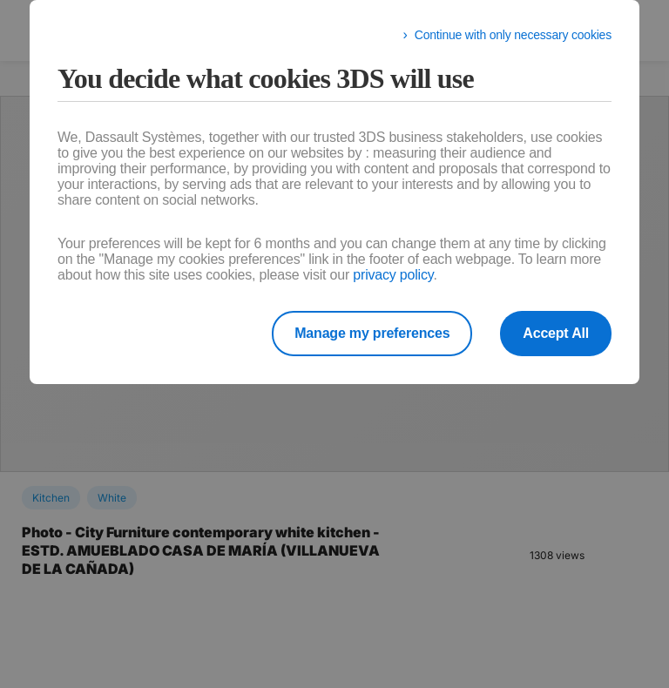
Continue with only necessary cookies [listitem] (513, 35)
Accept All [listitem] (556, 333)
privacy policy (393, 274)
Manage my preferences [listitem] (371, 333)
